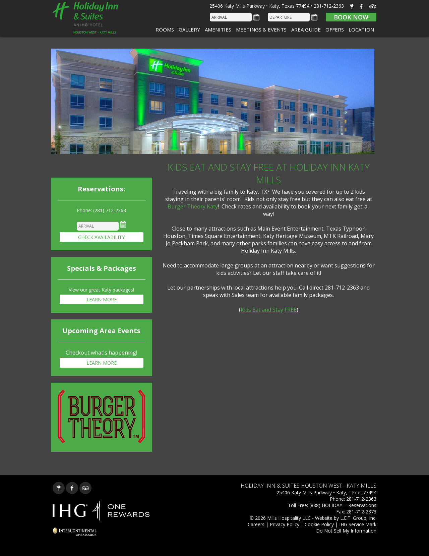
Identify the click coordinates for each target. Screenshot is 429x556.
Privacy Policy (284, 524)
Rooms (165, 29)
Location (361, 29)
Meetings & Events (261, 29)
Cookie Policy (319, 524)
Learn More (101, 299)
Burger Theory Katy (193, 206)
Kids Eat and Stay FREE (269, 309)
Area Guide (306, 29)
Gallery (189, 29)
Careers (256, 524)
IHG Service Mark (357, 524)
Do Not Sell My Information (346, 531)
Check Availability (101, 237)
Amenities (218, 29)
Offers (334, 29)
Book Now (351, 17)
